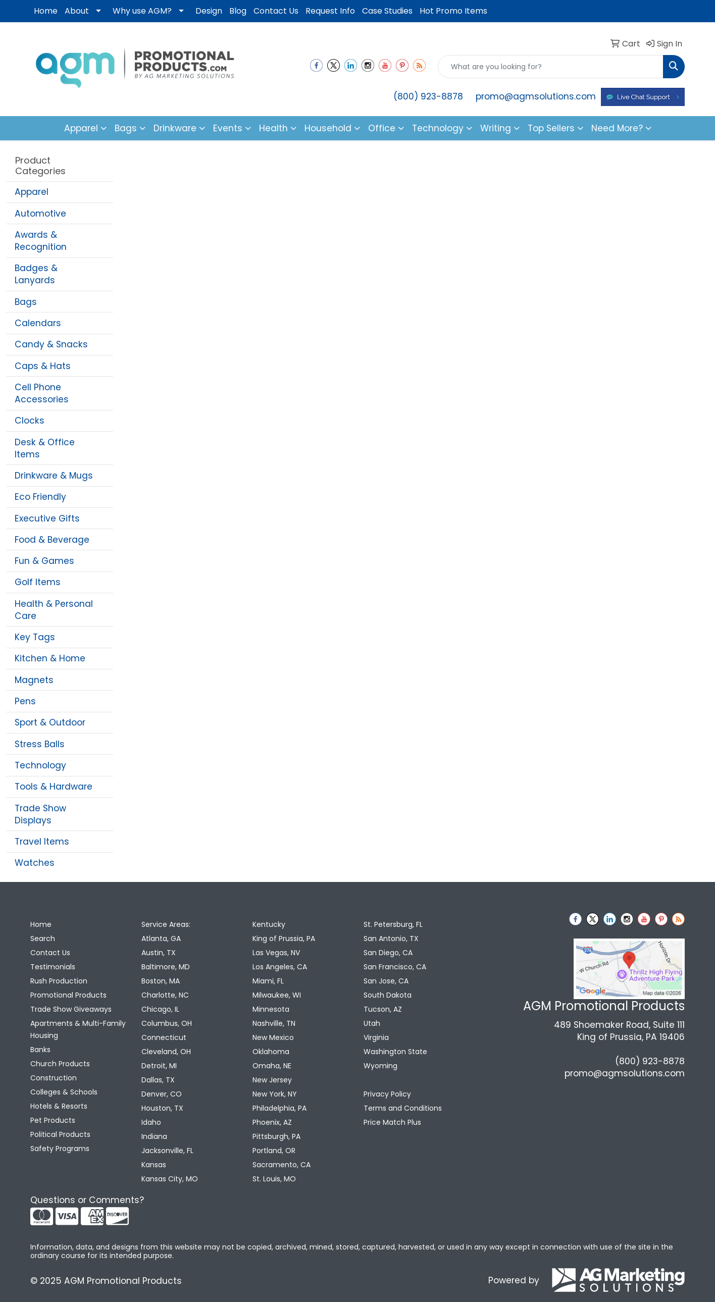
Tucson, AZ (383, 1009)
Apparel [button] (81, 128)
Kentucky (268, 924)
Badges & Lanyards (36, 274)
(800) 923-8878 (428, 96)
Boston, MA (160, 981)
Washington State (395, 1052)
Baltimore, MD (165, 967)
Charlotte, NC (165, 995)
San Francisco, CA (395, 967)
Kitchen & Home (50, 658)
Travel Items (42, 842)
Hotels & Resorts (58, 1106)
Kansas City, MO (169, 1179)
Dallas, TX (158, 1080)
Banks (40, 1050)
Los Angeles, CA (279, 967)
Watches (35, 863)
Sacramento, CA (281, 1165)
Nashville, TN (273, 1023)
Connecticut (163, 1037)
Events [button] (227, 128)
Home (46, 11)
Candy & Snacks (51, 344)
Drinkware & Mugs (54, 476)
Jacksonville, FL (167, 1150)
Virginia (376, 1037)
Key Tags (35, 637)
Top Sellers (551, 128)
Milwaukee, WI (276, 995)
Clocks (29, 420)
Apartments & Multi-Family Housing (78, 1029)
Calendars (38, 323)
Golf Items (38, 582)
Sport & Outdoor (50, 722)
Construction (53, 1078)
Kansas (153, 1165)
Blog (237, 11)
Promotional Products (68, 995)
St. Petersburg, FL (393, 924)
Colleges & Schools (63, 1092)
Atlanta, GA (161, 938)
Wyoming (380, 1066)
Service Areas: (165, 924)
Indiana (154, 1136)
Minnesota (270, 1009)
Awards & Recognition (41, 241)
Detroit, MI (159, 1066)
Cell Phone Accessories (42, 393)
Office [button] (381, 128)
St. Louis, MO (274, 1179)
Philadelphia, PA (279, 1108)
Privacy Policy (387, 1094)
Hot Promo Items (453, 11)
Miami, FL (268, 981)
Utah (372, 1023)
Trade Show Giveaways (71, 1009)
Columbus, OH (166, 1023)
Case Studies (387, 11)
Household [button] (327, 128)
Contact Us (275, 11)
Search (42, 938)
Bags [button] (126, 128)
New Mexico (273, 1037)
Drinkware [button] (175, 128)
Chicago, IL (160, 1009)
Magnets (34, 680)
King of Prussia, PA (283, 938)
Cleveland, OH (166, 1052)
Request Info (330, 11)
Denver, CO (161, 1094)
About (77, 11)
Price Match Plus (392, 1122)
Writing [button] (495, 128)
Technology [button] (438, 128)
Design (208, 11)
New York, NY (274, 1094)
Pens (25, 701)
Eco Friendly (40, 497)
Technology (40, 765)
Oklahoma (270, 1052)
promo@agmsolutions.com (536, 96)
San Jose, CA (386, 981)
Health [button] (273, 128)
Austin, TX (158, 953)
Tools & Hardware (53, 786)
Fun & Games (44, 561)
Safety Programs (59, 1148)
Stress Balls (40, 744)
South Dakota (388, 995)
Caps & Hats (43, 366)
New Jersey (272, 1080)
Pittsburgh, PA (276, 1136)
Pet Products (52, 1120)
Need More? (617, 128)
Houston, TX (162, 1108)
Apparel (31, 192)
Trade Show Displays (40, 814)
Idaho (151, 1122)
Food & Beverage (52, 540)
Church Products (60, 1064)
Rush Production (58, 981)
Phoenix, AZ (272, 1122)
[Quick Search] (550, 66)
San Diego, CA (388, 953)
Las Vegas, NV (276, 953)
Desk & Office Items (45, 448)
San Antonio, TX (391, 938)
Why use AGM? (142, 11)
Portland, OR (273, 1150)
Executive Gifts (47, 518)
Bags (26, 302)
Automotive (40, 213)
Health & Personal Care (54, 610)
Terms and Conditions (403, 1108)
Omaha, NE (271, 1066)
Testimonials (52, 967)
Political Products (60, 1134)
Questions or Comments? (87, 1200)
